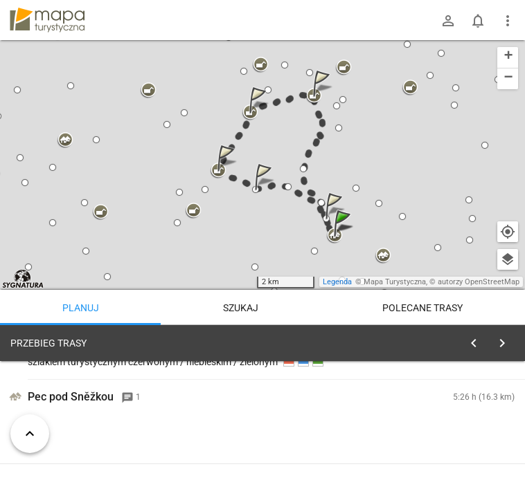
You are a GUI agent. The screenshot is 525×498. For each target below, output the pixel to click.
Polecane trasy (422, 307)
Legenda (337, 281)
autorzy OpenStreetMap (478, 281)
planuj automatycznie (470, 440)
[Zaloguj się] (448, 21)
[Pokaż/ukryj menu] (508, 21)
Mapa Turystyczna (395, 281)
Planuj (80, 307)
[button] (344, 237)
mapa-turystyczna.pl (47, 20)
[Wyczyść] (503, 339)
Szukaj (240, 307)
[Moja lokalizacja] (507, 231)
